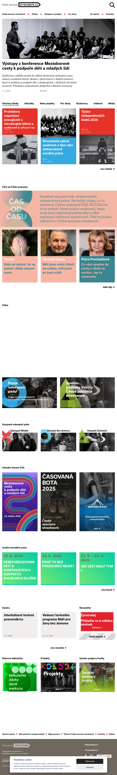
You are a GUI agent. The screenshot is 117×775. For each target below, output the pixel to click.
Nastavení (89, 767)
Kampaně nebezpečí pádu (15, 435)
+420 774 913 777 (8, 759)
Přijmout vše (89, 761)
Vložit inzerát (97, 658)
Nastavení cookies (8, 766)
